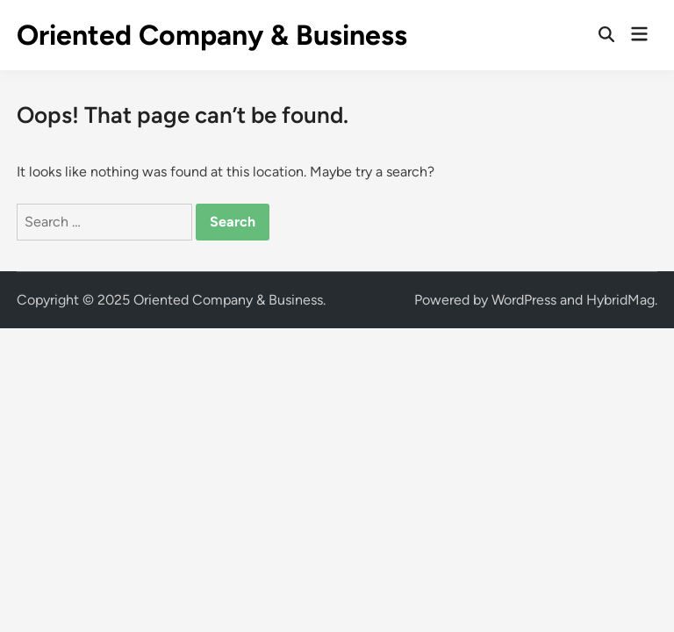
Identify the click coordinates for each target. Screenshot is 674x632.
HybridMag (620, 299)
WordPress (523, 299)
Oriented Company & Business (212, 35)
